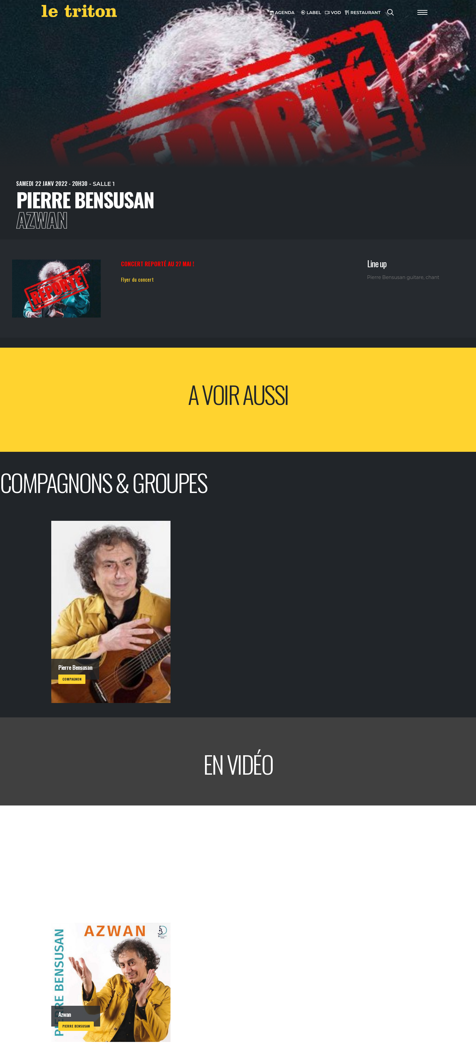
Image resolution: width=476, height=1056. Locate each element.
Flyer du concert (137, 279)
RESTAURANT (363, 12)
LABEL (311, 12)
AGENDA (282, 12)
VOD (333, 12)
